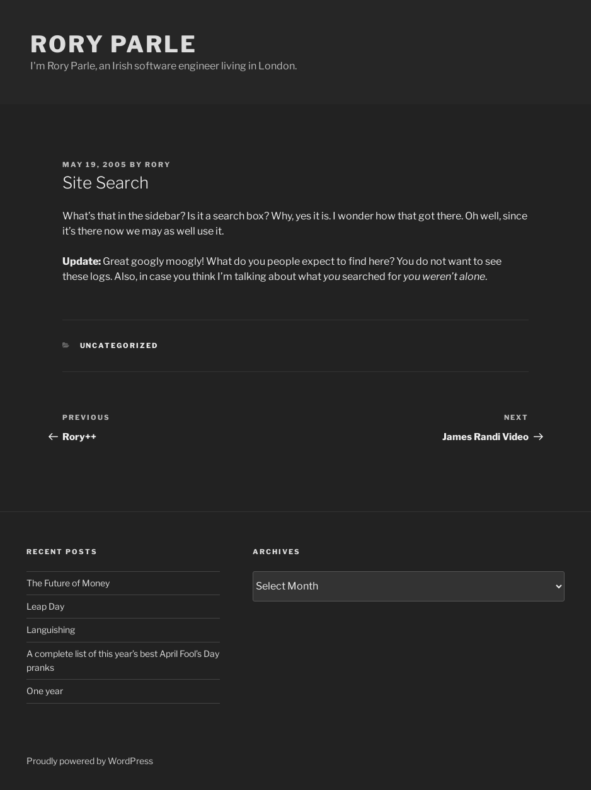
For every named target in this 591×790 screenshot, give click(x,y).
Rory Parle (113, 44)
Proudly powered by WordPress (89, 760)
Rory (158, 164)
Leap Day (45, 606)
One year (44, 690)
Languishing (50, 629)
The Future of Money (68, 583)
